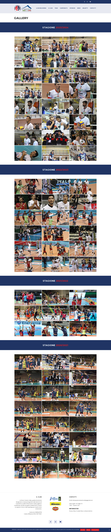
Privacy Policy (72, 511)
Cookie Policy (80, 511)
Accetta (83, 529)
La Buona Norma (88, 511)
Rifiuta (88, 529)
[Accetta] (109, 530)
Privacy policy (95, 529)
